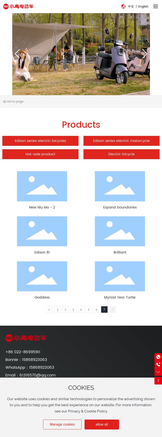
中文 (131, 6)
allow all (102, 424)
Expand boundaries (120, 207)
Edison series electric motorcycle (121, 141)
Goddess (42, 297)
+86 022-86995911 (22, 352)
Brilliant (120, 252)
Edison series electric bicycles (40, 141)
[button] (145, 54)
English (143, 6)
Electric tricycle (121, 154)
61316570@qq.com (37, 375)
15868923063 (34, 360)
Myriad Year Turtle (120, 297)
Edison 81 (42, 252)
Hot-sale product (40, 154)
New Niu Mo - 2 (42, 207)
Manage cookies (62, 424)
